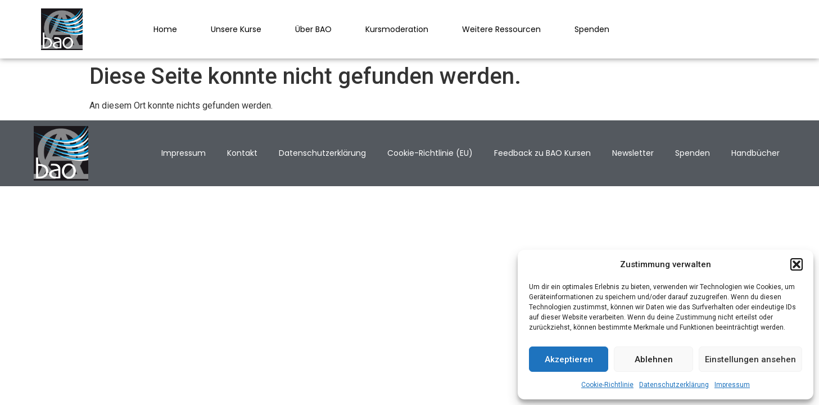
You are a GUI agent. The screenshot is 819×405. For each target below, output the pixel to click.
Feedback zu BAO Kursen (542, 153)
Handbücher (755, 153)
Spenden (591, 29)
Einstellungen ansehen (750, 359)
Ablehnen (654, 359)
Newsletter (633, 153)
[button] (796, 264)
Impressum (732, 385)
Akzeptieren (569, 359)
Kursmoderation (396, 29)
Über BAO (313, 29)
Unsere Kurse (236, 29)
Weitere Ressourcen (501, 29)
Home (165, 29)
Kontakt (242, 153)
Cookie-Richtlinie (607, 385)
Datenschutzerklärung (674, 385)
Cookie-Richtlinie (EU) (430, 153)
